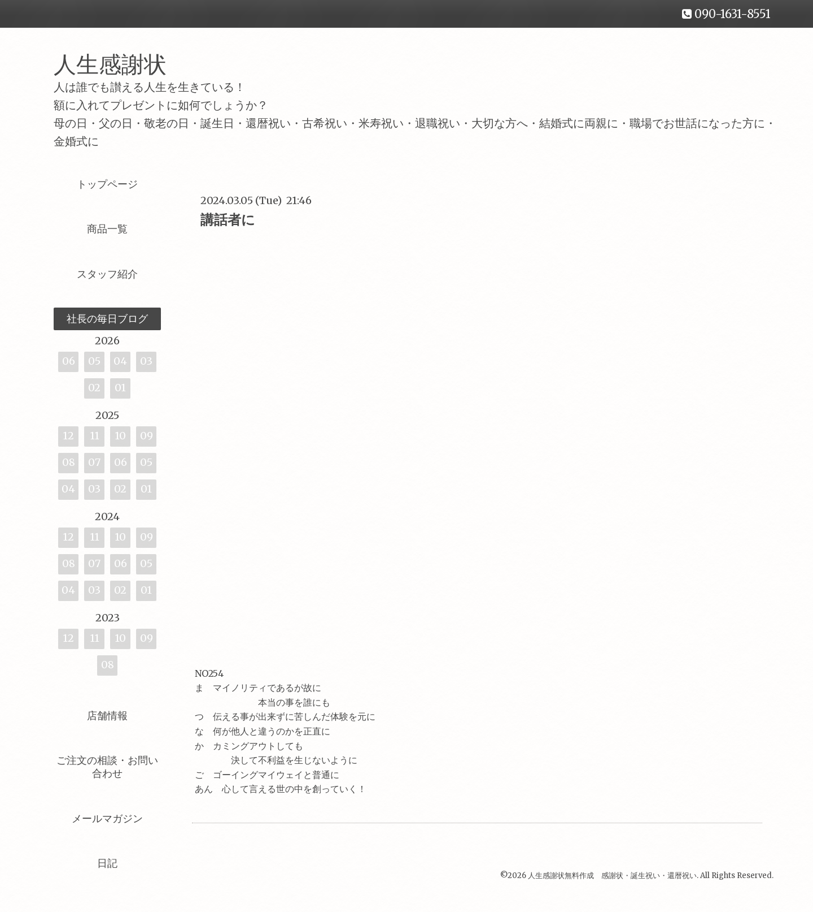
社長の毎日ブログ (107, 318)
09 (146, 435)
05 (94, 361)
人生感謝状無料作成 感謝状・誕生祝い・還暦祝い (612, 875)
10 (120, 435)
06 (68, 361)
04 (120, 361)
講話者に (227, 219)
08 (68, 462)
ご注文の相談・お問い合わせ (107, 767)
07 (94, 462)
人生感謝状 (121, 64)
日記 (107, 863)
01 (120, 387)
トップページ (107, 184)
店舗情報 (107, 715)
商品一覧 (107, 228)
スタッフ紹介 (107, 273)
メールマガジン (107, 818)
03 (146, 361)
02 (94, 387)
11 (94, 435)
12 (68, 435)
